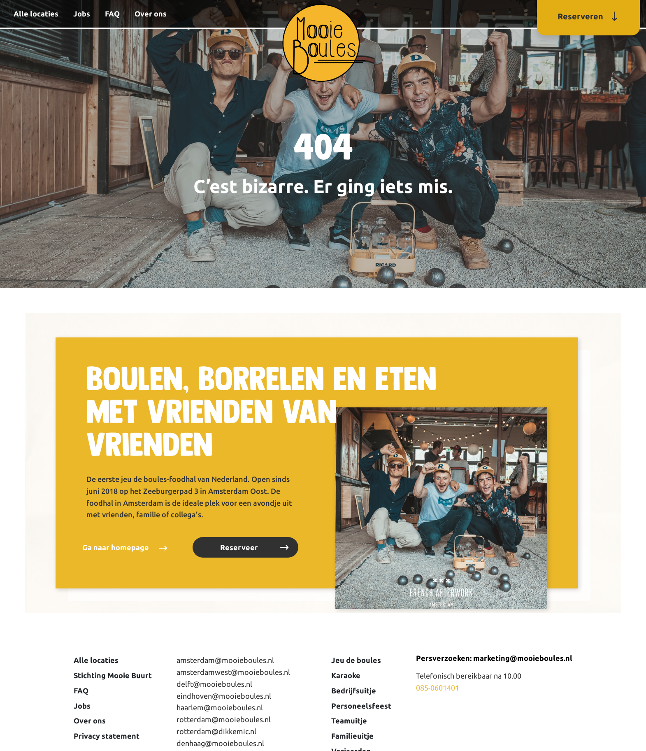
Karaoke (345, 675)
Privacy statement (106, 736)
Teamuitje (349, 720)
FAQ (112, 13)
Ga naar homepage (115, 547)
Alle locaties (36, 13)
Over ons (151, 13)
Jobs (81, 13)
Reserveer (239, 547)
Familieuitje (352, 736)
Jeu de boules (356, 660)
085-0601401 (437, 688)
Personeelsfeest (361, 706)
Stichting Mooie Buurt (113, 675)
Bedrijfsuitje (353, 690)
